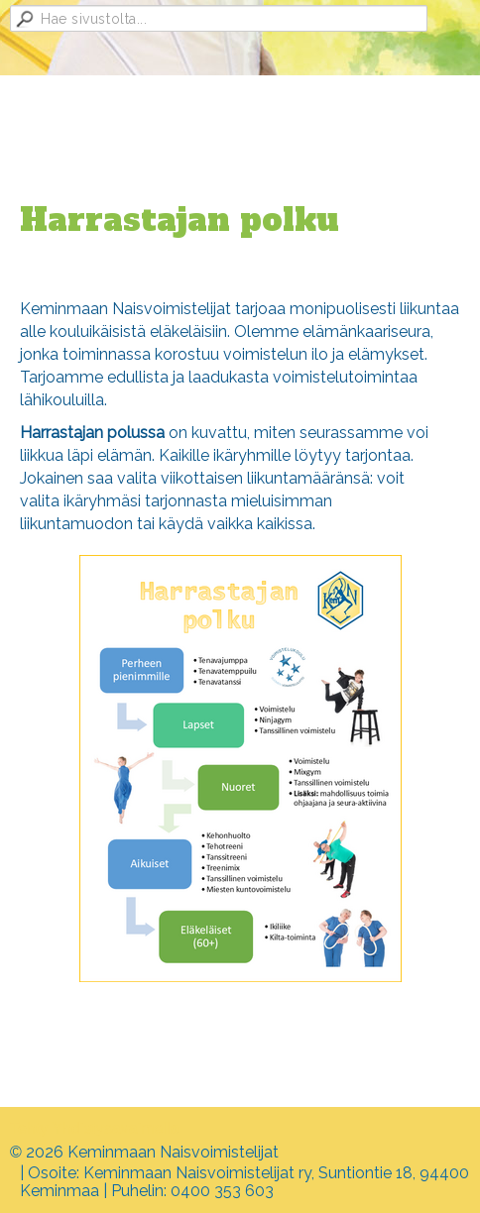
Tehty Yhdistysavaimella (94, 1128)
